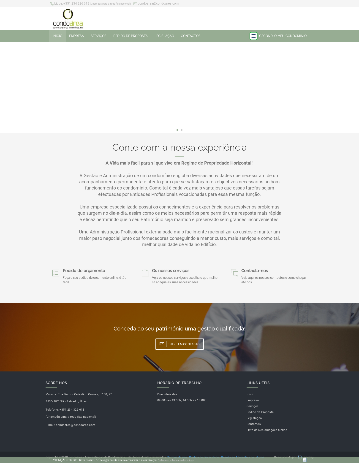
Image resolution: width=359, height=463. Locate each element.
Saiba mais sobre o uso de (175, 460)
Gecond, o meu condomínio (278, 36)
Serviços (98, 36)
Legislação (164, 36)
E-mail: (50, 425)
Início (57, 36)
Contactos (191, 36)
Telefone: (52, 409)
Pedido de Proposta (130, 36)
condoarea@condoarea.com (156, 4)
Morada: (51, 394)
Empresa (76, 36)
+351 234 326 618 (90, 4)
